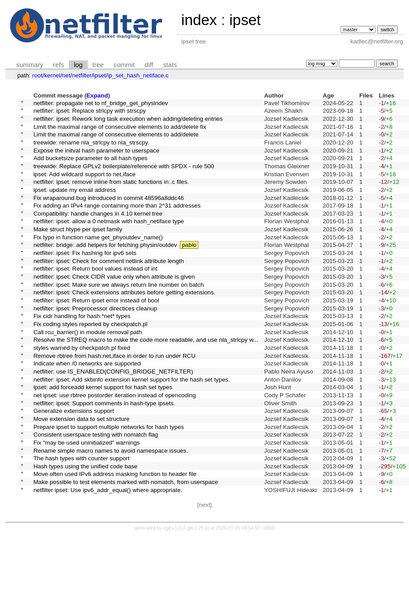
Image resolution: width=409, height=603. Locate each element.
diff (149, 64)
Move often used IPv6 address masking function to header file (115, 538)
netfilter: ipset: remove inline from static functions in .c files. (111, 196)
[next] (204, 572)
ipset (244, 20)
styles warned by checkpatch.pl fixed (82, 389)
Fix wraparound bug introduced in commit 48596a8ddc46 (109, 214)
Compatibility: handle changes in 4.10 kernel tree (98, 232)
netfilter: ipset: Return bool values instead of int (96, 297)
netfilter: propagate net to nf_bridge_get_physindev (101, 103)
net (66, 75)
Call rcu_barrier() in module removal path (88, 371)
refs (58, 64)
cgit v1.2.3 (174, 595)
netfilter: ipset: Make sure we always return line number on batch (119, 316)
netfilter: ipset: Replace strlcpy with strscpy (90, 113)
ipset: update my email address (75, 205)
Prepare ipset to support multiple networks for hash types (109, 482)
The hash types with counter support (82, 519)
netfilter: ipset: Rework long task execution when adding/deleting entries (128, 122)
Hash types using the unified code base (86, 528)
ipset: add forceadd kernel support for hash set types (103, 436)
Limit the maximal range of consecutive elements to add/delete (116, 140)
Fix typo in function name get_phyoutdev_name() (98, 260)
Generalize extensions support (74, 464)
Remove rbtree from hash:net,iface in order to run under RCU (115, 399)
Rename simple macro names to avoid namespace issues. (111, 510)
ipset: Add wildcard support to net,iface (85, 186)
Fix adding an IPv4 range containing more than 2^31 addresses (117, 224)
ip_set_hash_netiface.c (137, 75)
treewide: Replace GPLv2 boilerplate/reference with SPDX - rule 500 (124, 177)
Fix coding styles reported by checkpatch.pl (91, 362)
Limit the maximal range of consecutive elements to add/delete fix (120, 131)
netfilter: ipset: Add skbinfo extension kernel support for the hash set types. (132, 427)
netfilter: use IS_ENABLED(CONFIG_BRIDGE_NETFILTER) (113, 417)
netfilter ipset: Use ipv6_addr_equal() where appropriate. (108, 556)
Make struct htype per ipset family (78, 251)
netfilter (82, 75)
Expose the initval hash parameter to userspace (97, 159)
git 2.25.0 (198, 595)
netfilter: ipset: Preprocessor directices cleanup (95, 343)
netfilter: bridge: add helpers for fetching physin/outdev (105, 270)
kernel (52, 75)
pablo (189, 270)
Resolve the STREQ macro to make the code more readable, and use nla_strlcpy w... (146, 381)
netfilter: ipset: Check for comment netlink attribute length (109, 288)
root (37, 75)
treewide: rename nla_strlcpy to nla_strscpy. (91, 149)
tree (98, 64)
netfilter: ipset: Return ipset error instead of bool (96, 334)
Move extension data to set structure (82, 473)
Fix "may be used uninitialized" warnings (87, 500)
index (199, 20)
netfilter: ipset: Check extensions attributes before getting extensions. (125, 325)
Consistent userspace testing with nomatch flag (96, 491)
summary (29, 64)
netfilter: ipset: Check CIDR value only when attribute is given (114, 307)
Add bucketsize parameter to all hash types (91, 168)
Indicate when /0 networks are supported (87, 408)
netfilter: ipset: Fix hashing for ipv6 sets (85, 279)
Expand (97, 95)
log (78, 64)
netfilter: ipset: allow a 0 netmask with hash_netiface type (109, 242)
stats (170, 64)
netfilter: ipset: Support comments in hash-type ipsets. (104, 454)
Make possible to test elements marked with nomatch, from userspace (126, 547)
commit (124, 64)
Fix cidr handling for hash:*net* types (82, 353)
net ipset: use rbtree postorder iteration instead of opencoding (115, 445)
